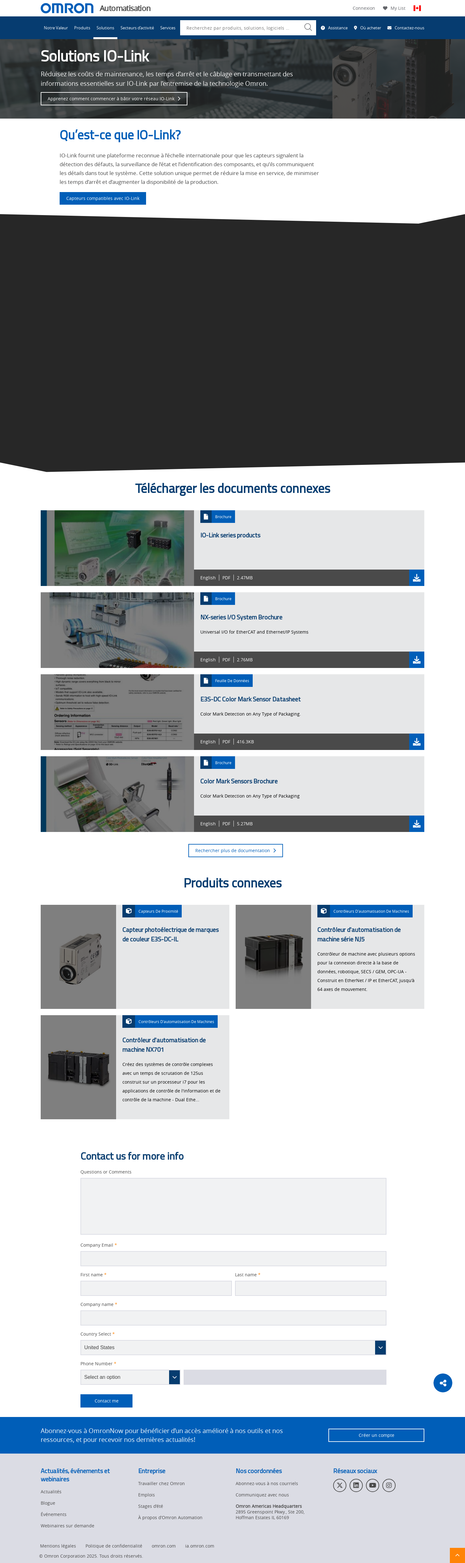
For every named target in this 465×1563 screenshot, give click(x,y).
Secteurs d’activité (137, 28)
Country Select (97, 1334)
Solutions (105, 28)
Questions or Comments (106, 1172)
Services (167, 28)
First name (93, 1275)
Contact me (99, 1401)
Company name (98, 1304)
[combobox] (248, 28)
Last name (248, 1275)
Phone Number (98, 1364)
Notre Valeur (56, 28)
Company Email (98, 1245)
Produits (82, 28)
